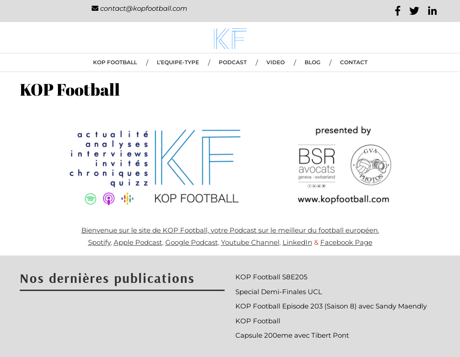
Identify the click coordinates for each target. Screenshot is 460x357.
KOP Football (115, 62)
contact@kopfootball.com (139, 8)
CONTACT (353, 62)
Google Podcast (191, 242)
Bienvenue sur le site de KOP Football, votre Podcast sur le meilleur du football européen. (230, 230)
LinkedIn (297, 242)
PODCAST (233, 62)
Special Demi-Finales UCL (278, 291)
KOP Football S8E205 (271, 277)
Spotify (99, 242)
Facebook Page (346, 242)
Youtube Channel (250, 242)
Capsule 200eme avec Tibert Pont (292, 335)
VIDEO (275, 62)
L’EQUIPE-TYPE (178, 62)
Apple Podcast (138, 242)
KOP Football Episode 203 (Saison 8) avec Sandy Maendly (331, 306)
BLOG (312, 62)
